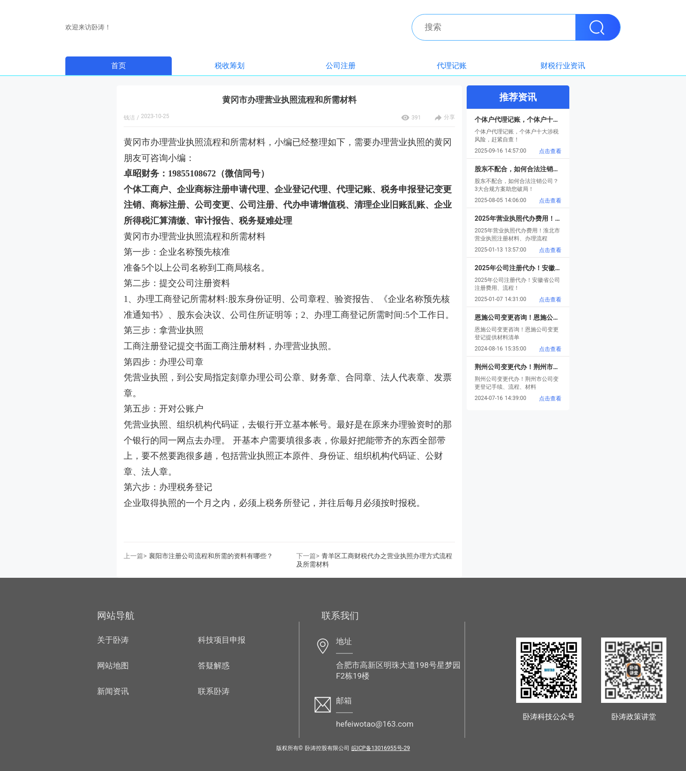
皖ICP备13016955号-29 (380, 748)
